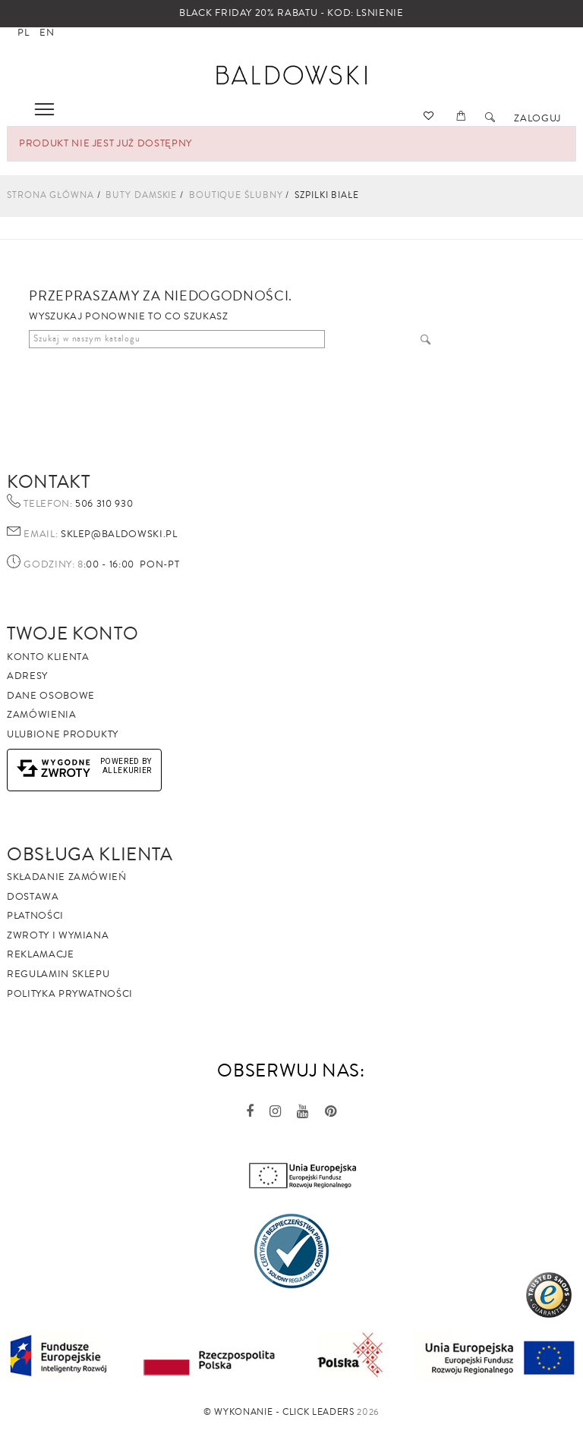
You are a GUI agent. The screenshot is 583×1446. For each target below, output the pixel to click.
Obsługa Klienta (90, 854)
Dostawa (33, 897)
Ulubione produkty (62, 734)
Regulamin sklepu (58, 974)
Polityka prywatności (70, 994)
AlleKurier (127, 770)
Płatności (35, 916)
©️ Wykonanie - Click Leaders (279, 1412)
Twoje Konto (72, 633)
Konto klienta (48, 657)
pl (23, 32)
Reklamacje (40, 954)
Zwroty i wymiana (58, 935)
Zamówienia (42, 714)
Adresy (27, 676)
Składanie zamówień (67, 877)
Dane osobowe (51, 696)
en (46, 32)
